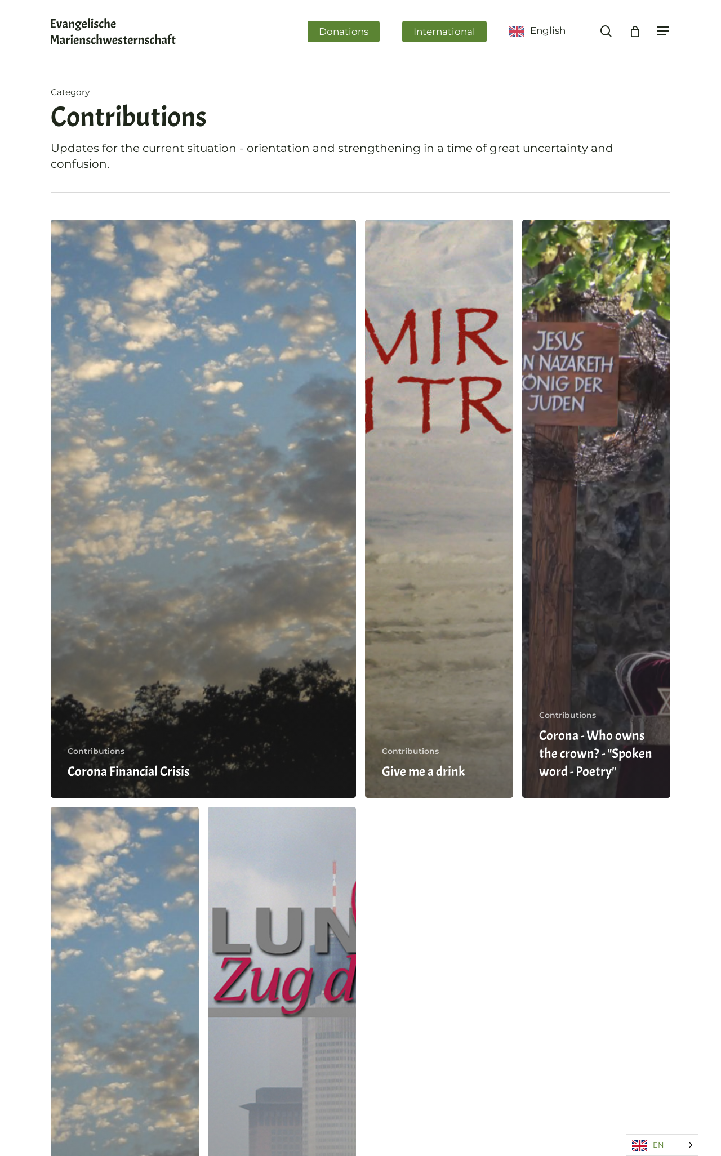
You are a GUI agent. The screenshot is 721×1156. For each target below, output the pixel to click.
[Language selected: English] (662, 1145)
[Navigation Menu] (663, 33)
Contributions (96, 751)
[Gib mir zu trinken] (439, 509)
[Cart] (635, 32)
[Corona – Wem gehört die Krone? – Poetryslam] (596, 509)
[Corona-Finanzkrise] (203, 509)
